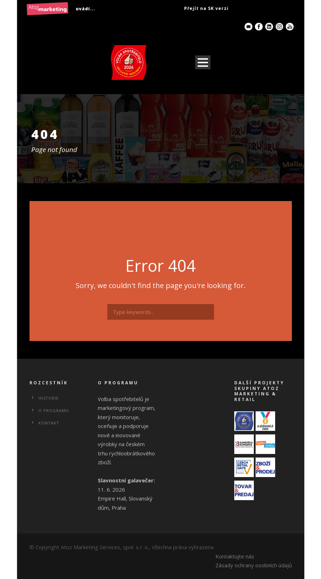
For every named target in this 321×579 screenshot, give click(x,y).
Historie (48, 398)
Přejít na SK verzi (206, 8)
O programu (53, 410)
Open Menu (202, 62)
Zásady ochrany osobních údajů (253, 565)
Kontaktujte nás (234, 556)
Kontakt (48, 423)
